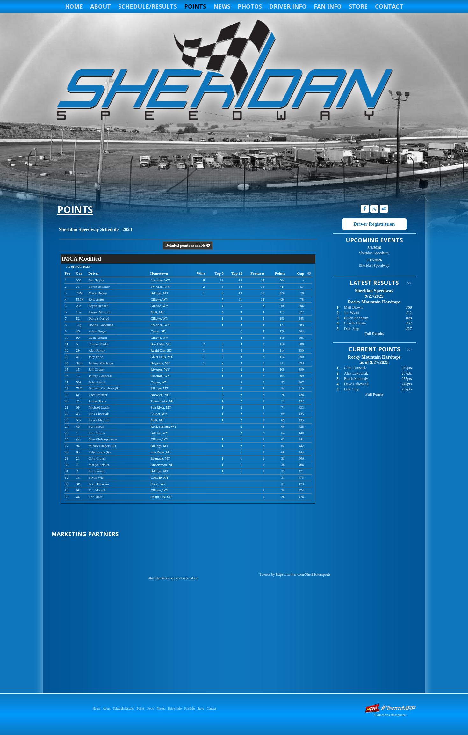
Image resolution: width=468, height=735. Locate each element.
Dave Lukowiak (356, 384)
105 (281, 369)
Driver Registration (374, 224)
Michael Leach (99, 407)
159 (281, 318)
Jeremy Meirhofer (101, 363)
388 (301, 344)
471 (301, 471)
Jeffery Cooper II (100, 376)
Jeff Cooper (96, 369)
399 (301, 369)
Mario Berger (98, 293)
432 (301, 401)
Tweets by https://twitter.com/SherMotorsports (294, 574)
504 (281, 280)
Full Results (374, 333)
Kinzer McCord (99, 312)
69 (283, 414)
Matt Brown (353, 307)
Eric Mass (95, 496)
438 (301, 426)
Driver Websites (390, 708)
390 (301, 350)
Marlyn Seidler (99, 465)
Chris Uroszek (355, 368)
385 (301, 337)
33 (283, 471)
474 (301, 490)
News (221, 6)
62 (283, 446)
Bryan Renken (98, 306)
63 (283, 439)
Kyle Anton (96, 299)
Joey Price (96, 357)
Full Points (374, 394)
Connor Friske (98, 344)
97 (283, 382)
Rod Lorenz (97, 471)
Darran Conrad (99, 318)
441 (301, 439)
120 (281, 331)
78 (302, 293)
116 (282, 344)
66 (283, 426)
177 (281, 312)
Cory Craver (97, 458)
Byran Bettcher (99, 286)
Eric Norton (97, 433)
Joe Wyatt (351, 312)
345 (301, 318)
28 (283, 496)
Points (195, 6)
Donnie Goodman (101, 325)
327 (301, 312)
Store (358, 6)
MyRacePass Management (390, 715)
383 (301, 325)
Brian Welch (97, 382)
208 (281, 306)
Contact (389, 6)
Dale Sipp (351, 328)
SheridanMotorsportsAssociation (173, 578)
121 (281, 325)
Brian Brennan (99, 484)
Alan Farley (97, 350)
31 (283, 477)
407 (301, 382)
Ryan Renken (98, 337)
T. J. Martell (97, 490)
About (100, 6)
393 (301, 363)
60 (283, 452)
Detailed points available (187, 245)
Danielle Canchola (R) (104, 388)
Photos (250, 6)
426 (281, 293)
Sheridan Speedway (224, 70)
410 (301, 388)
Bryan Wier (96, 477)
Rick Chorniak (99, 414)
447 (281, 286)
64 (283, 433)
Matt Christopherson (103, 439)
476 (301, 496)
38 (283, 458)
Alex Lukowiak (356, 373)
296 (301, 306)
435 (301, 414)
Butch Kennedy (356, 318)
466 (301, 458)
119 (282, 337)
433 (301, 407)
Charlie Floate (355, 323)
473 (301, 477)
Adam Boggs (98, 331)
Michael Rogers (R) (102, 446)
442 (301, 446)
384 (301, 331)
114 (282, 350)
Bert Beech (96, 426)
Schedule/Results (147, 6)
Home (74, 6)
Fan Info (328, 6)
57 (302, 286)
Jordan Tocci (97, 401)
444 (301, 452)
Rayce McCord (99, 420)
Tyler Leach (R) (100, 452)
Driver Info (287, 6)
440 (301, 433)
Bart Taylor (96, 280)
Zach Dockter (98, 395)
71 (283, 407)
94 (283, 388)
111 (282, 363)
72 (283, 401)
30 (283, 490)
